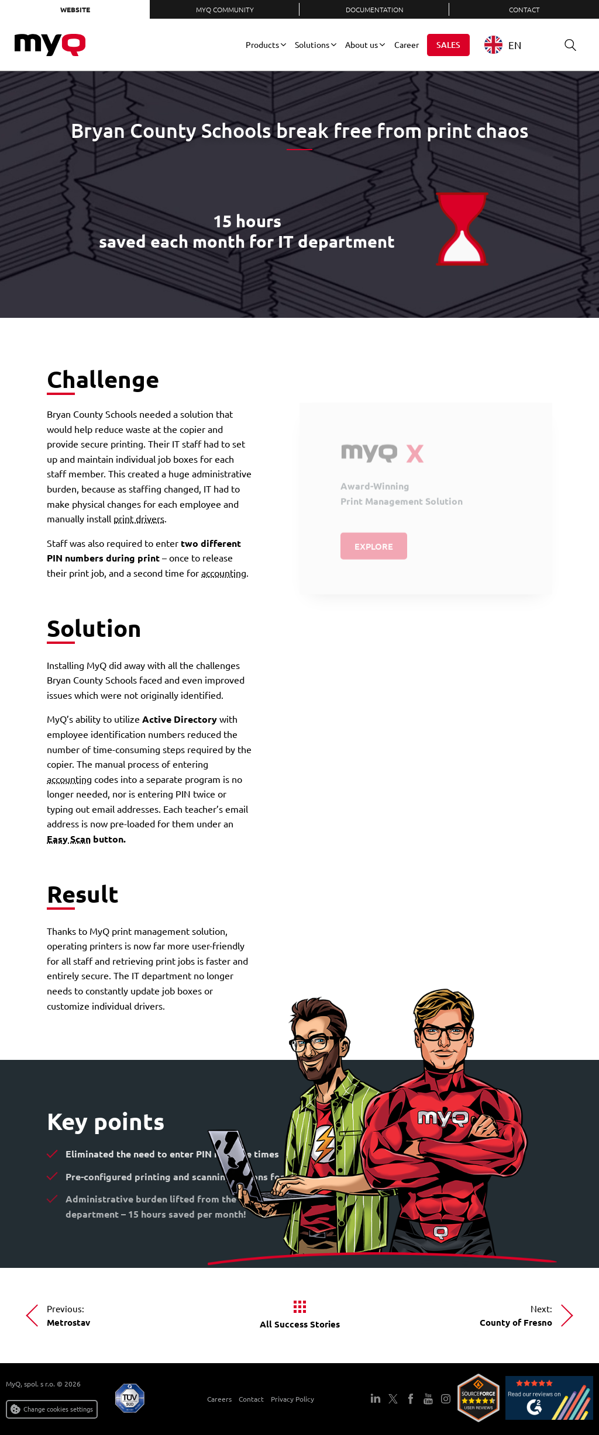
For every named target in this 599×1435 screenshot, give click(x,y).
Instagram (446, 1399)
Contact (524, 9)
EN (502, 44)
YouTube (428, 1399)
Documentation (375, 9)
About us (361, 44)
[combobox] (511, 44)
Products (262, 44)
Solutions (312, 44)
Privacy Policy (292, 1399)
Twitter (393, 1399)
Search (566, 45)
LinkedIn (375, 1399)
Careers (219, 1399)
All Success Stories (300, 1324)
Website (75, 9)
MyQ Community (225, 9)
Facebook (410, 1399)
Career (406, 44)
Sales (448, 44)
